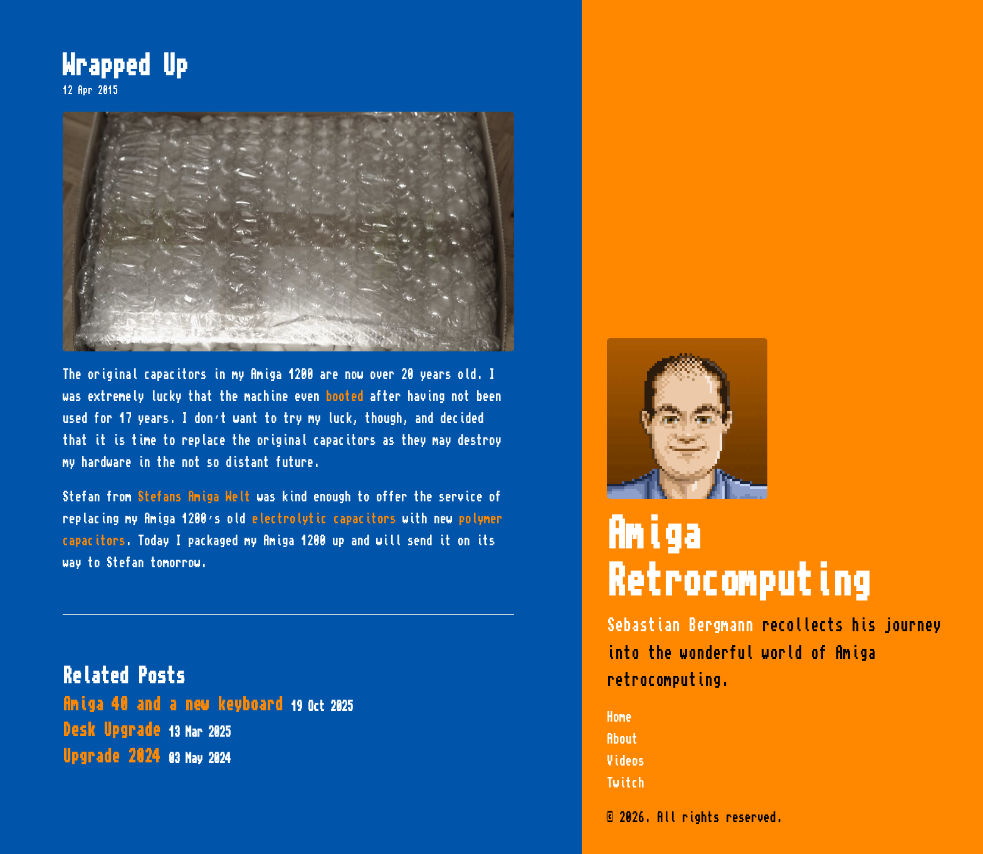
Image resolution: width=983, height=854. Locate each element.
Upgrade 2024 (147, 756)
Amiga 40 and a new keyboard (208, 704)
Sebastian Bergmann (680, 625)
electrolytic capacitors (324, 519)
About (622, 739)
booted (345, 396)
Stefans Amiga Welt (194, 497)
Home (619, 717)
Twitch (625, 783)
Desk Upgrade (147, 730)
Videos (625, 761)
